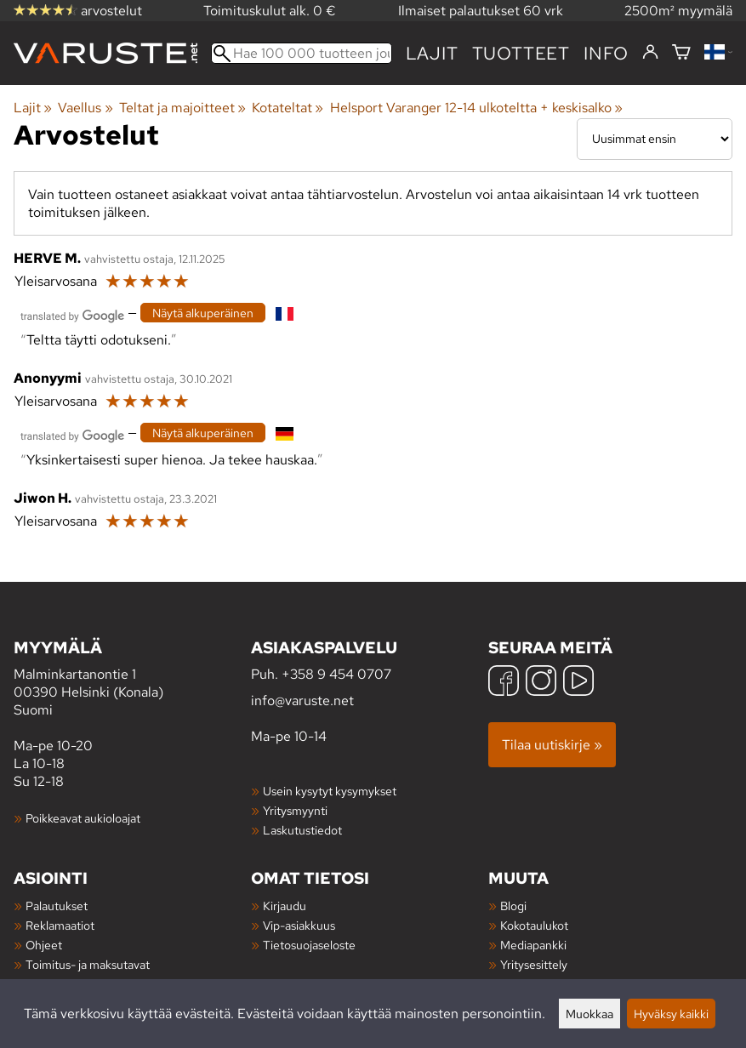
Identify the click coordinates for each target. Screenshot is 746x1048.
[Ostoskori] (681, 53)
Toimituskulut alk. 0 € (269, 11)
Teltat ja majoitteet (182, 108)
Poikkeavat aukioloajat (83, 818)
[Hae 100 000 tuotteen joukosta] (301, 53)
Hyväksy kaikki (671, 1013)
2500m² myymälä (678, 11)
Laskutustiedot (302, 830)
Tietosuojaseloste (309, 945)
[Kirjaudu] (650, 53)
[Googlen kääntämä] (72, 314)
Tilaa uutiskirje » (552, 745)
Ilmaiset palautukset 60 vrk (480, 11)
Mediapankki (533, 945)
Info (606, 53)
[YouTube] (578, 682)
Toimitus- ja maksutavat (88, 964)
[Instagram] (541, 682)
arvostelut (78, 11)
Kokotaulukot (534, 925)
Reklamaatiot (60, 925)
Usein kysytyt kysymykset (329, 791)
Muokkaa (589, 1013)
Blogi (513, 905)
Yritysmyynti (295, 810)
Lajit (432, 53)
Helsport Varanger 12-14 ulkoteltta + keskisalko (476, 108)
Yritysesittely (533, 964)
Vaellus (85, 108)
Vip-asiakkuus (299, 925)
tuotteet (521, 53)
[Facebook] (503, 682)
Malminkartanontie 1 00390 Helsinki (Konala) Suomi (132, 677)
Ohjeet (44, 945)
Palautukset (57, 905)
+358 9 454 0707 (336, 674)
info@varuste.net (302, 700)
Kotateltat (287, 108)
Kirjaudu (284, 905)
